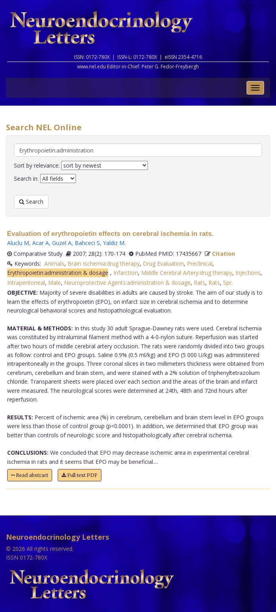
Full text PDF (79, 475)
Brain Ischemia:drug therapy (104, 263)
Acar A (40, 243)
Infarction (125, 272)
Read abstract (29, 475)
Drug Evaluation (163, 263)
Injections (247, 272)
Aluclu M (18, 243)
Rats (199, 282)
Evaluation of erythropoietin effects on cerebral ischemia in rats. (110, 233)
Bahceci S (87, 243)
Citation (223, 253)
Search (31, 201)
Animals (54, 263)
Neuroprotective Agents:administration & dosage (127, 282)
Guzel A (62, 243)
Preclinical (199, 263)
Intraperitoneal (26, 282)
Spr (227, 282)
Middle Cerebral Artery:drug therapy (186, 272)
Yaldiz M (113, 243)
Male (54, 282)
